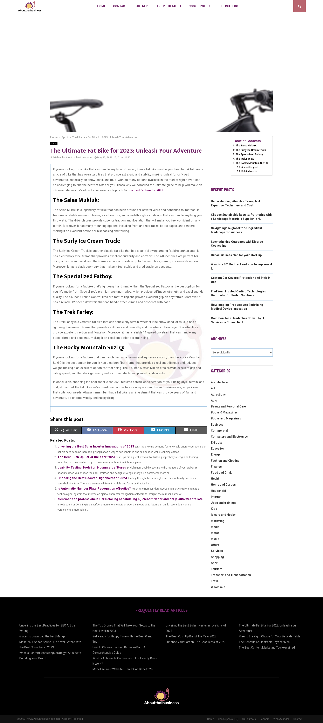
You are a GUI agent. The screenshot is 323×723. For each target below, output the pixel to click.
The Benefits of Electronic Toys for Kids (264, 642)
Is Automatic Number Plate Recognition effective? (94, 488)
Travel (215, 581)
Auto (214, 400)
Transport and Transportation (231, 575)
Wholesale (218, 587)
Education (218, 448)
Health (215, 478)
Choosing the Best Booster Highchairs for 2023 (92, 478)
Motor (215, 533)
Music (215, 538)
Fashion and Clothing (225, 460)
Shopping (217, 557)
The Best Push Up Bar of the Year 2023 (86, 457)
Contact (120, 6)
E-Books (216, 442)
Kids (214, 508)
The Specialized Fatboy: (249, 154)
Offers (215, 544)
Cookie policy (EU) (228, 719)
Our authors (249, 719)
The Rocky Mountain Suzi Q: (252, 163)
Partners (142, 6)
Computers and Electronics (229, 436)
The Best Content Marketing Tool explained (267, 647)
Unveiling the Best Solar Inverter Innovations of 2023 (95, 446)
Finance (216, 466)
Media (215, 527)
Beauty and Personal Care (228, 406)
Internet (216, 496)
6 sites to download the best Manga (42, 636)
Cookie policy (199, 6)
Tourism (216, 569)
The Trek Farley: (245, 158)
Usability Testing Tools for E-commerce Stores (91, 467)
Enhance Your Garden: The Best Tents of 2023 (196, 642)
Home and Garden (223, 484)
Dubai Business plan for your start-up (236, 255)
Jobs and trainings (223, 502)
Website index (281, 719)
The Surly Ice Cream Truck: (251, 150)
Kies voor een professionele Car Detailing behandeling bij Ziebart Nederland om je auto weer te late (130, 499)
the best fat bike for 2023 (146, 190)
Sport (53, 143)
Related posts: (249, 171)
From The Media (169, 6)
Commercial (219, 430)
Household (218, 490)
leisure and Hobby (223, 514)
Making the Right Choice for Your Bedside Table (269, 636)
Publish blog (228, 6)
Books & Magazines (224, 412)
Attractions (218, 394)
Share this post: (250, 167)
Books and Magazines (226, 418)
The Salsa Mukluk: (246, 145)
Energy (215, 454)
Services (217, 550)
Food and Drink (221, 472)
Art (213, 388)
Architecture (219, 382)
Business (217, 424)
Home (101, 6)
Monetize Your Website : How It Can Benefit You (123, 669)
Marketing (218, 521)
